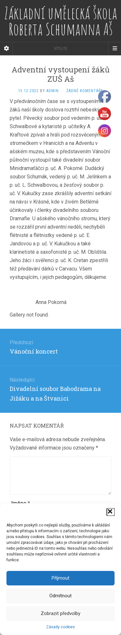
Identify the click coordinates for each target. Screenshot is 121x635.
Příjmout (60, 578)
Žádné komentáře (84, 91)
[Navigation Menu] (114, 48)
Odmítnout (60, 596)
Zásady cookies (60, 627)
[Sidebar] (6, 48)
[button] (111, 512)
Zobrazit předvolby (60, 613)
